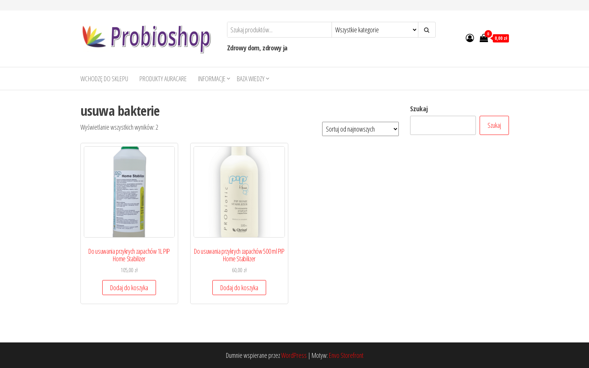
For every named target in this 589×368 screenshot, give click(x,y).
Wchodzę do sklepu (104, 78)
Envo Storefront (346, 355)
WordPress (294, 355)
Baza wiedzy (251, 78)
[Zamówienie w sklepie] (360, 129)
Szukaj (419, 108)
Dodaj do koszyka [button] (129, 287)
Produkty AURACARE (163, 78)
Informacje (212, 78)
